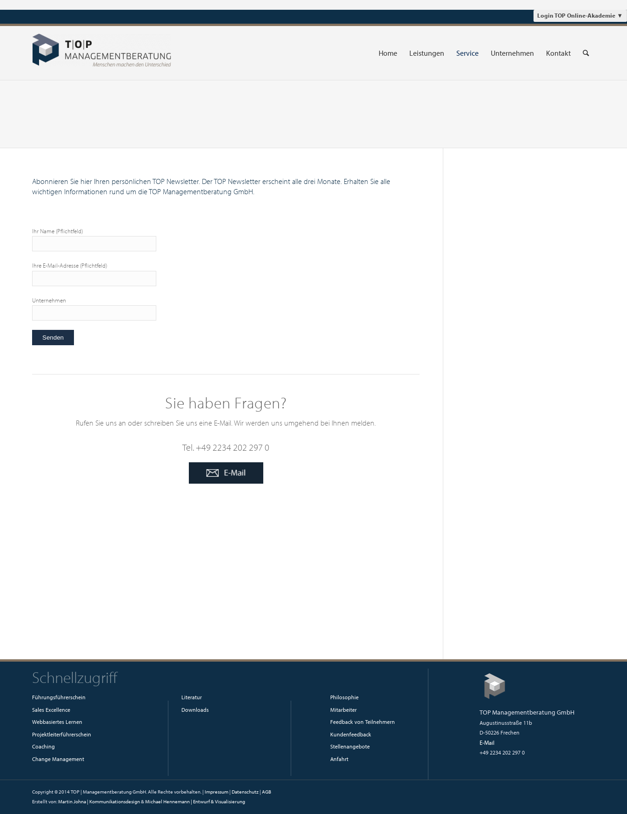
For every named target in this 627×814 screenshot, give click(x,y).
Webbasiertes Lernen (57, 721)
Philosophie (344, 697)
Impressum (216, 791)
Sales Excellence (51, 709)
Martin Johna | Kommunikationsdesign (99, 801)
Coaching (43, 746)
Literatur (191, 697)
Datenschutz (245, 791)
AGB (266, 791)
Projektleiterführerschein (61, 734)
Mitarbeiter (343, 709)
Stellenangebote (350, 746)
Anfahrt (339, 758)
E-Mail (487, 742)
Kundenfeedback (350, 734)
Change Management (58, 758)
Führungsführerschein (59, 697)
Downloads (195, 709)
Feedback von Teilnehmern (362, 721)
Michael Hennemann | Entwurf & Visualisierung (195, 801)
